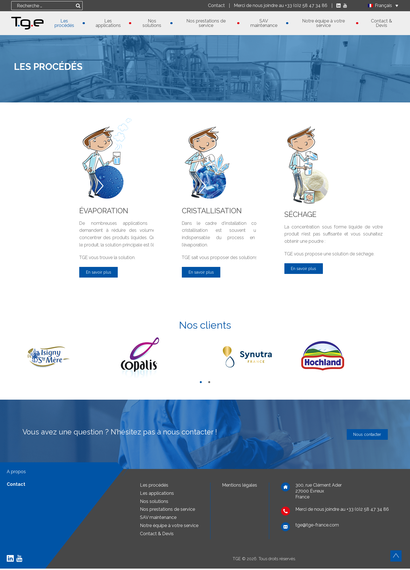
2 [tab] (209, 383)
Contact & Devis (381, 23)
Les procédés (64, 23)
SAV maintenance (263, 23)
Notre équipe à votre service (323, 23)
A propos (16, 473)
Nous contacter (364, 435)
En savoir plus (101, 273)
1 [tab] (201, 383)
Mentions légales (239, 486)
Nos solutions (151, 23)
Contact (215, 5)
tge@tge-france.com (317, 526)
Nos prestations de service (206, 23)
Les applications (108, 23)
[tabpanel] (68, 358)
